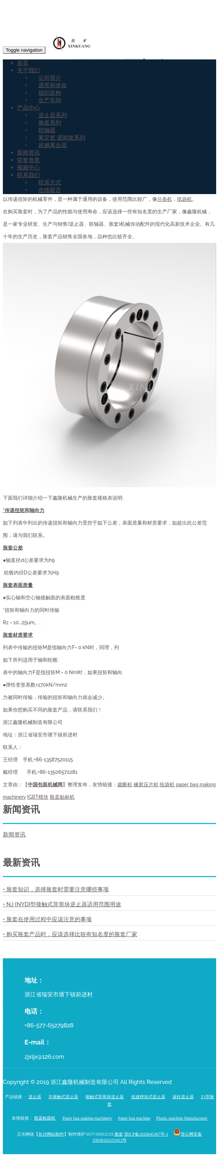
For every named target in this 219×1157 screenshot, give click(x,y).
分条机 (164, 199)
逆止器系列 (52, 115)
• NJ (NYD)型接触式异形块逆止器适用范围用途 (62, 904)
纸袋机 (184, 199)
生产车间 (49, 100)
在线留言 (49, 190)
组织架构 (49, 92)
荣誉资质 (28, 160)
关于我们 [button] (28, 70)
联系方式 (49, 182)
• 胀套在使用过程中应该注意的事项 (47, 919)
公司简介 (49, 77)
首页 (22, 62)
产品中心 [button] (28, 107)
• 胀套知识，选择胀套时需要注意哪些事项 (56, 889)
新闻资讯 (28, 152)
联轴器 (46, 130)
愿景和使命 (52, 85)
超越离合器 (52, 145)
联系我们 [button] (28, 175)
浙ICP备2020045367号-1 (146, 1134)
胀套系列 (49, 122)
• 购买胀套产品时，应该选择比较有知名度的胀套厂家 (70, 934)
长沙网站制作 (51, 1134)
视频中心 (28, 167)
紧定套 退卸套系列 (61, 137)
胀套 (118, 1134)
